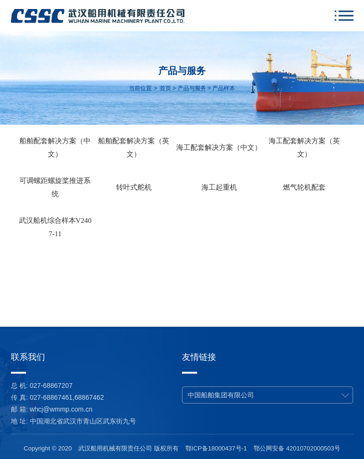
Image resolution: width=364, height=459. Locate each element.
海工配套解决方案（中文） (219, 147)
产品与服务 (192, 88)
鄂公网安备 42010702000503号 (297, 448)
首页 (165, 88)
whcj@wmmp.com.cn (61, 409)
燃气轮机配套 (304, 187)
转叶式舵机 (134, 187)
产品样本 (223, 88)
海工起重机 (219, 187)
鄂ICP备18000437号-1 (216, 448)
